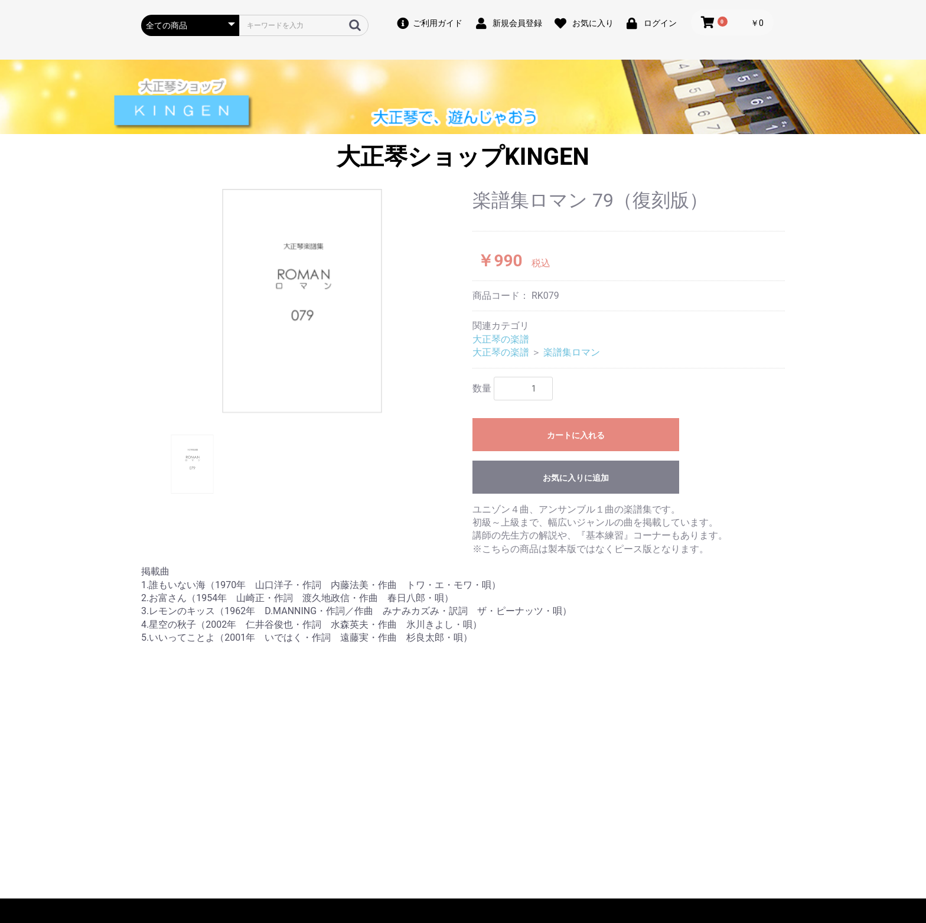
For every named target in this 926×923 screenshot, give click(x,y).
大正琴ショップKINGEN (463, 157)
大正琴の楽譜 (500, 339)
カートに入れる (576, 435)
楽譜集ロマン (571, 352)
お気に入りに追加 (576, 477)
